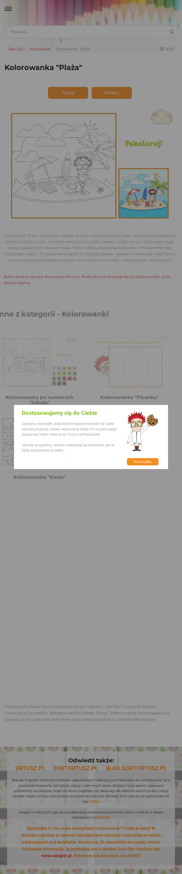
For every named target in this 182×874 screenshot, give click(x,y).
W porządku (143, 462)
